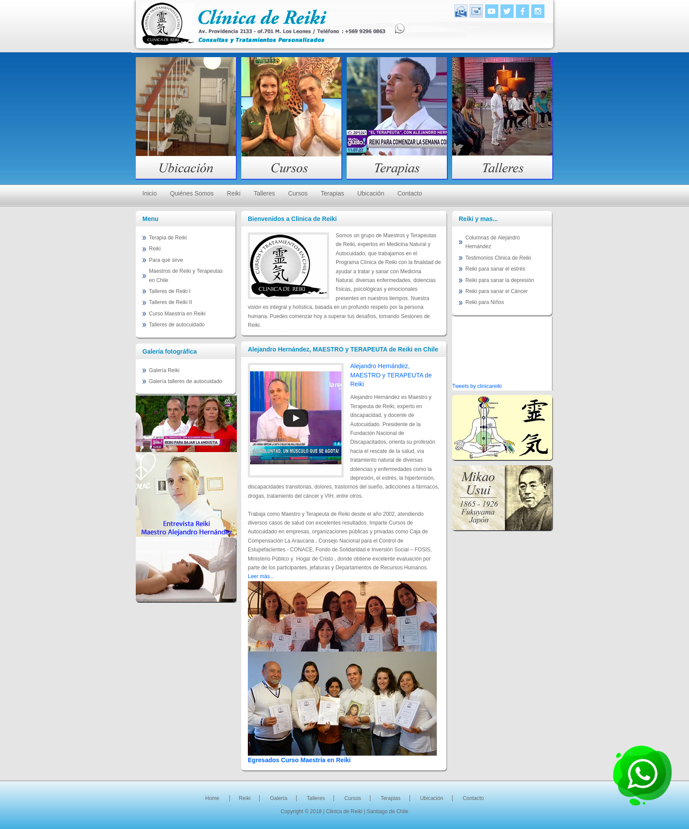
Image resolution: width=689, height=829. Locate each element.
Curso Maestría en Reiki (177, 314)
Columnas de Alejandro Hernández (492, 242)
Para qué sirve (166, 260)
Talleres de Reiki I (170, 291)
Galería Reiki (164, 370)
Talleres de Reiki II (170, 302)
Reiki (233, 193)
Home (212, 798)
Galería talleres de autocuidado (185, 381)
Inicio (149, 193)
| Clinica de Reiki (343, 811)
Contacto (409, 193)
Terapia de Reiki (168, 238)
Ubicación (370, 193)
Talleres (264, 193)
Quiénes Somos (192, 193)
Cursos (298, 193)
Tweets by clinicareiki (477, 386)
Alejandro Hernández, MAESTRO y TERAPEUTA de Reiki (391, 374)
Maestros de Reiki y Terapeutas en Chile (186, 275)
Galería (278, 798)
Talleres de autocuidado (177, 325)
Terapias (332, 193)
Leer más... (261, 576)
